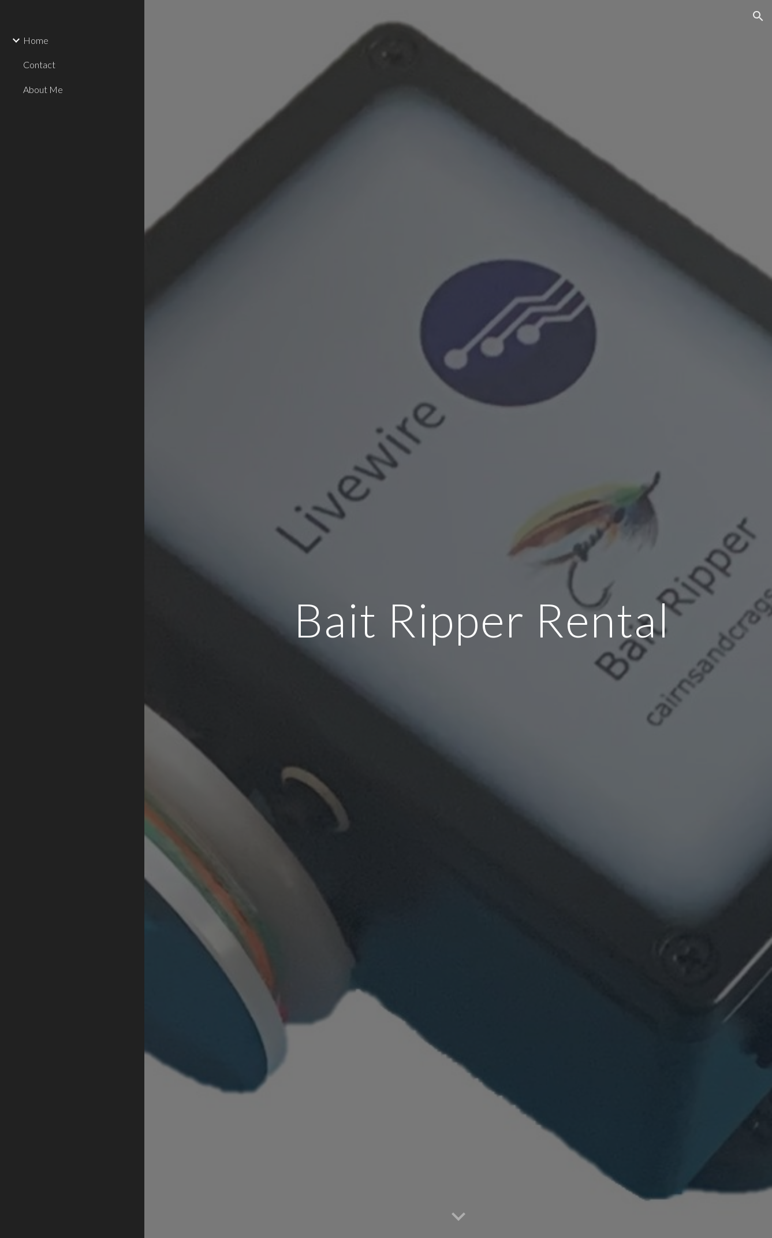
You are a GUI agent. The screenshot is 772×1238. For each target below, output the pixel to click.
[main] (482, 619)
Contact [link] (39, 64)
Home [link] (36, 40)
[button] (758, 16)
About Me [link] (43, 89)
